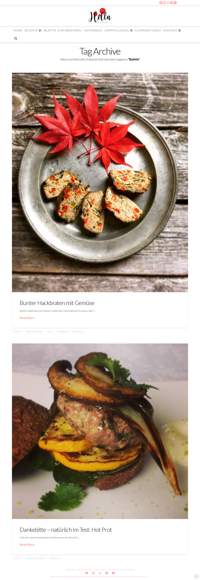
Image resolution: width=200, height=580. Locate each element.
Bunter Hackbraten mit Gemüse (57, 302)
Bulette (17, 332)
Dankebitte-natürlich (35, 558)
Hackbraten (62, 332)
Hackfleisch (77, 332)
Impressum (71, 569)
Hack (49, 332)
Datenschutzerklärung (88, 569)
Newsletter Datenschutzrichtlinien (117, 569)
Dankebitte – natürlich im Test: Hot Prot (66, 529)
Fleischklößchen (34, 332)
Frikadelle (55, 558)
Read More (27, 318)
